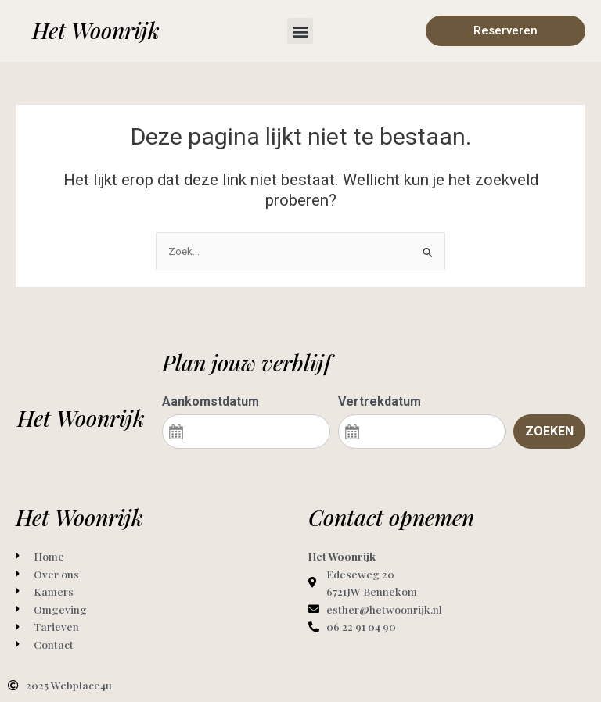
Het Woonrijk (96, 30)
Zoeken (549, 431)
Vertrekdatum (379, 401)
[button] (300, 31)
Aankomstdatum (210, 401)
